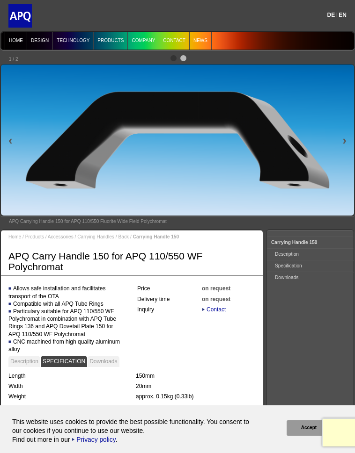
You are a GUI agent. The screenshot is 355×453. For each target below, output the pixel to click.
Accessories (61, 236)
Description (24, 361)
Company (143, 40)
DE (331, 15)
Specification (64, 361)
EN (343, 15)
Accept (308, 427)
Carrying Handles (95, 236)
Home (16, 40)
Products (110, 40)
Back (123, 236)
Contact (174, 40)
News (200, 40)
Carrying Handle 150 (294, 242)
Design (40, 40)
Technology (73, 40)
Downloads (103, 361)
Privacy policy (95, 439)
